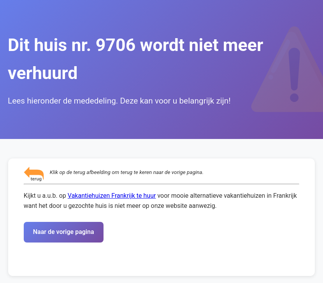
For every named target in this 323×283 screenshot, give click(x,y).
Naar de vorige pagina (63, 232)
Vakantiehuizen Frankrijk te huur (112, 195)
